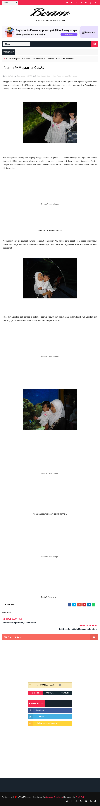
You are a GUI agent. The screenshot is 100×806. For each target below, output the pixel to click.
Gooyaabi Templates (54, 797)
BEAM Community (47, 685)
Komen (65, 693)
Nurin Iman (50, 59)
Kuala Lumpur (38, 59)
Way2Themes (25, 797)
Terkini (35, 693)
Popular (50, 693)
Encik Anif (80, 797)
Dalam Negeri (13, 59)
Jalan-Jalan (25, 59)
